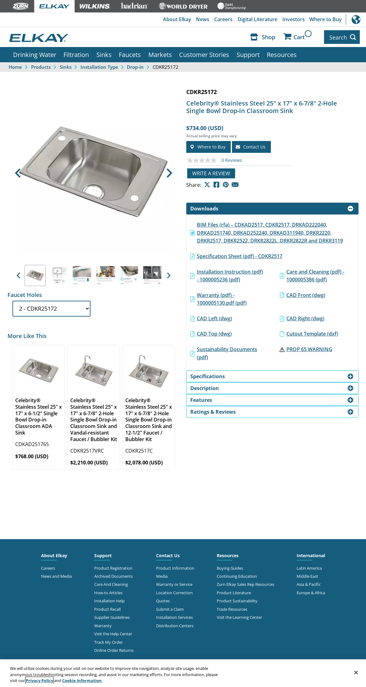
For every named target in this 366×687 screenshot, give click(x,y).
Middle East (307, 575)
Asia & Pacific (309, 583)
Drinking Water (34, 53)
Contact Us (168, 554)
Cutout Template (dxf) (312, 333)
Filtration (76, 53)
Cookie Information (82, 680)
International (356, 19)
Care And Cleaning (111, 583)
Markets (160, 53)
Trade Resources (232, 608)
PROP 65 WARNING (309, 348)
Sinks (104, 53)
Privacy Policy (39, 680)
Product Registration (113, 567)
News (202, 19)
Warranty (103, 625)
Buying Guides (230, 567)
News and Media (56, 575)
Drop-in (135, 66)
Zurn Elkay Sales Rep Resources (245, 583)
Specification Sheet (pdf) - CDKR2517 (239, 255)
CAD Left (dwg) (214, 317)
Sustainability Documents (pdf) (227, 352)
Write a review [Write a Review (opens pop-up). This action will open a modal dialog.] (211, 172)
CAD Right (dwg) (305, 317)
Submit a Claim (170, 608)
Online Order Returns (114, 649)
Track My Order (108, 641)
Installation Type (99, 66)
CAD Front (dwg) (305, 294)
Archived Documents (113, 575)
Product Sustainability (237, 600)
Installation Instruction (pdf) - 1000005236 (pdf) (230, 274)
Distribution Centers (174, 625)
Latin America (309, 567)
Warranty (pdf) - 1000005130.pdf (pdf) (222, 298)
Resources (282, 53)
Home (15, 66)
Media (162, 575)
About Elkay (176, 19)
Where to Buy (325, 19)
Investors (293, 19)
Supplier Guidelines (112, 616)
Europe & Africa (311, 592)
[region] (183, 673)
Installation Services (174, 616)
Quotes (163, 600)
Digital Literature (257, 19)
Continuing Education (237, 575)
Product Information (175, 567)
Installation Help (109, 600)
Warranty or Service (174, 583)
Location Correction (174, 592)
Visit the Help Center (113, 633)
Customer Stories (204, 53)
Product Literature (234, 592)
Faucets (130, 53)
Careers (223, 19)
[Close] (356, 672)
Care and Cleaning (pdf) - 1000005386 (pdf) (315, 274)
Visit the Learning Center (239, 616)
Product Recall (107, 608)
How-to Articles (108, 592)
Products (41, 66)
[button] (17, 172)
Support (248, 53)
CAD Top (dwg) (214, 333)
